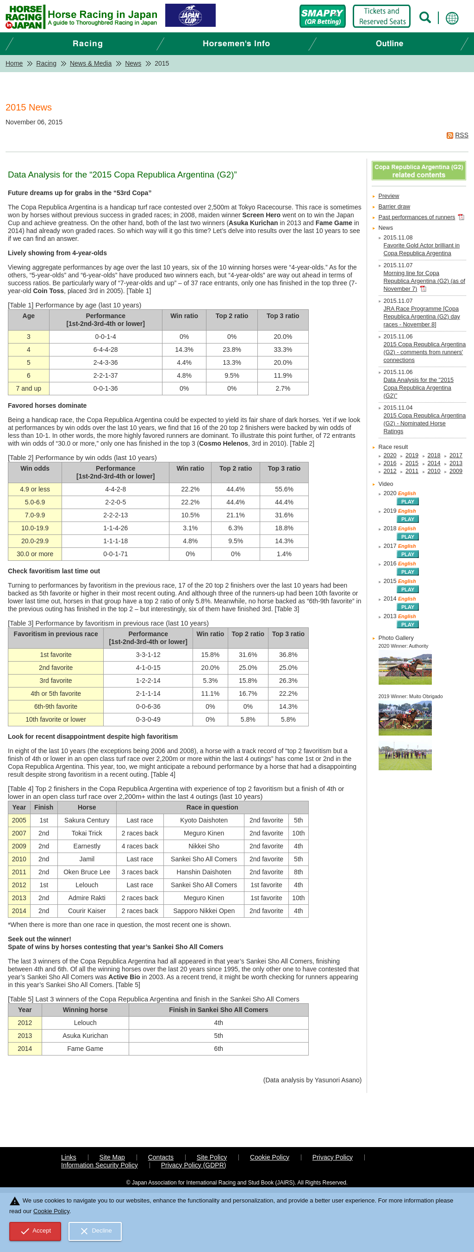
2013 (455, 463)
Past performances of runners (417, 217)
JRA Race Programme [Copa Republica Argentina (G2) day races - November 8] (422, 317)
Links (68, 1157)
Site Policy (212, 1157)
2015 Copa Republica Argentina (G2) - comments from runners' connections (425, 352)
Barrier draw (395, 206)
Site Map (112, 1157)
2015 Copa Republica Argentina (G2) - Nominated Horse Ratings (425, 423)
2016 (390, 463)
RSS (461, 135)
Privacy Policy (332, 1157)
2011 (411, 471)
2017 (455, 455)
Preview (389, 196)
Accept (35, 1231)
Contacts (161, 1157)
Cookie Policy (269, 1157)
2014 (434, 463)
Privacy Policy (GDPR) (193, 1165)
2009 (455, 471)
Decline (95, 1231)
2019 (411, 455)
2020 (390, 455)
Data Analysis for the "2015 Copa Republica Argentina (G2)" (419, 388)
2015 (411, 463)
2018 (434, 455)
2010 (434, 471)
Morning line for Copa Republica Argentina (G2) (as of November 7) (424, 281)
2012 (390, 471)
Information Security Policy (99, 1165)
